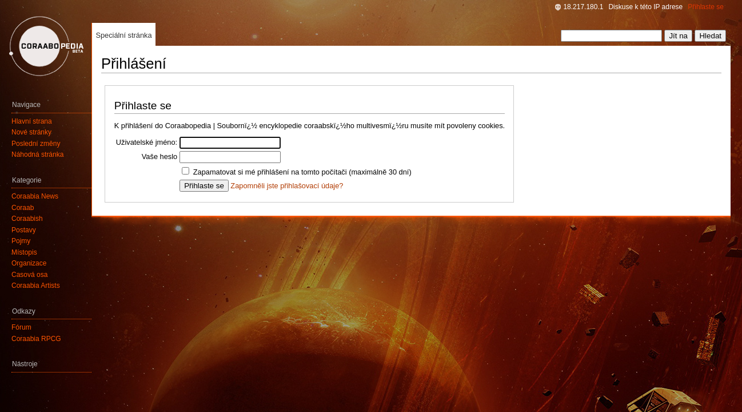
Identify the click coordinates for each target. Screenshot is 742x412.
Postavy (23, 230)
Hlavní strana (31, 121)
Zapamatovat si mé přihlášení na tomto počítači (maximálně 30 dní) (302, 172)
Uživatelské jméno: (146, 142)
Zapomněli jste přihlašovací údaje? (286, 185)
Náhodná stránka (37, 154)
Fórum (21, 327)
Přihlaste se (706, 7)
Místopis (24, 252)
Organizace (28, 263)
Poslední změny (35, 144)
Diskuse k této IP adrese (645, 7)
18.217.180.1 (583, 7)
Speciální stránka (123, 35)
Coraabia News (34, 196)
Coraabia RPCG (36, 339)
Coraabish (27, 219)
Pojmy (20, 241)
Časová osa (29, 275)
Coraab (22, 208)
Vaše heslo (159, 156)
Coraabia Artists (35, 286)
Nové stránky (31, 132)
